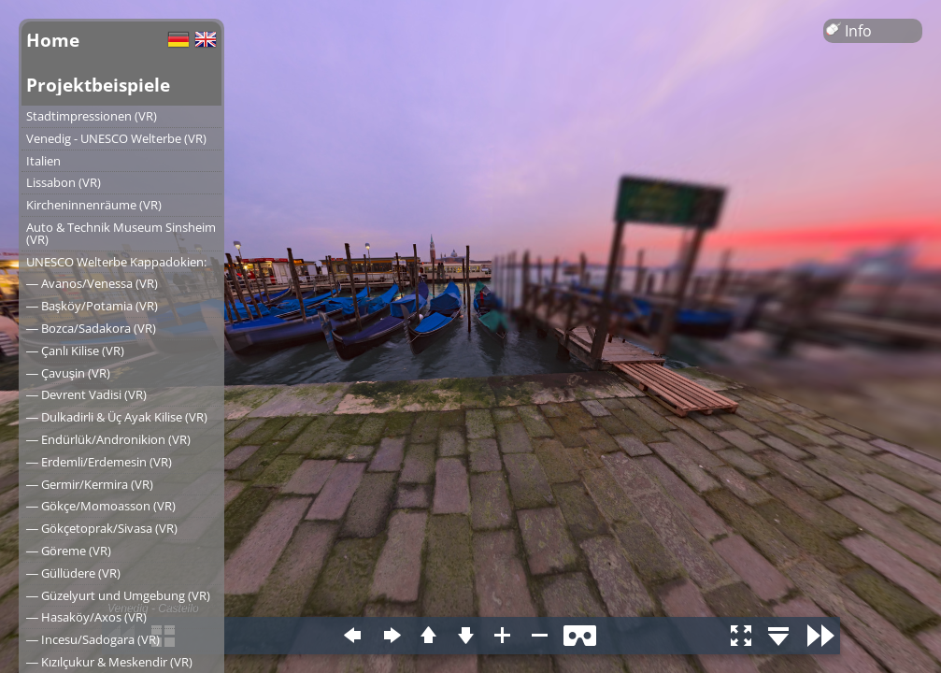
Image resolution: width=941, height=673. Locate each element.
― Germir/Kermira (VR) (89, 484)
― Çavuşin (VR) (68, 373)
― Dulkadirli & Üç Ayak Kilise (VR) (116, 416)
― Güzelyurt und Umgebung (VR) (118, 595)
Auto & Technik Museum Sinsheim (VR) (121, 233)
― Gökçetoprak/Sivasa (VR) (102, 528)
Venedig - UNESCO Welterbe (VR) (116, 138)
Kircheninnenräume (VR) (94, 204)
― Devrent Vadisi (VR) (86, 394)
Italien (43, 160)
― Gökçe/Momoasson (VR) (101, 505)
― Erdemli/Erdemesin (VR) (99, 461)
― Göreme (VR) (68, 550)
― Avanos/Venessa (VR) (92, 283)
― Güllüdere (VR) (73, 573)
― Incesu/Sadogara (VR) (93, 639)
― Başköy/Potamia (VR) (92, 305)
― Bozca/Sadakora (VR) (91, 328)
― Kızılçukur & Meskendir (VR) (109, 661)
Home (52, 39)
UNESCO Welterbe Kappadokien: (116, 261)
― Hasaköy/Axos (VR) (86, 617)
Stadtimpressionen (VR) (91, 115)
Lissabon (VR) (63, 182)
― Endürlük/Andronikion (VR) (108, 439)
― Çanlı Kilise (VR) (75, 350)
